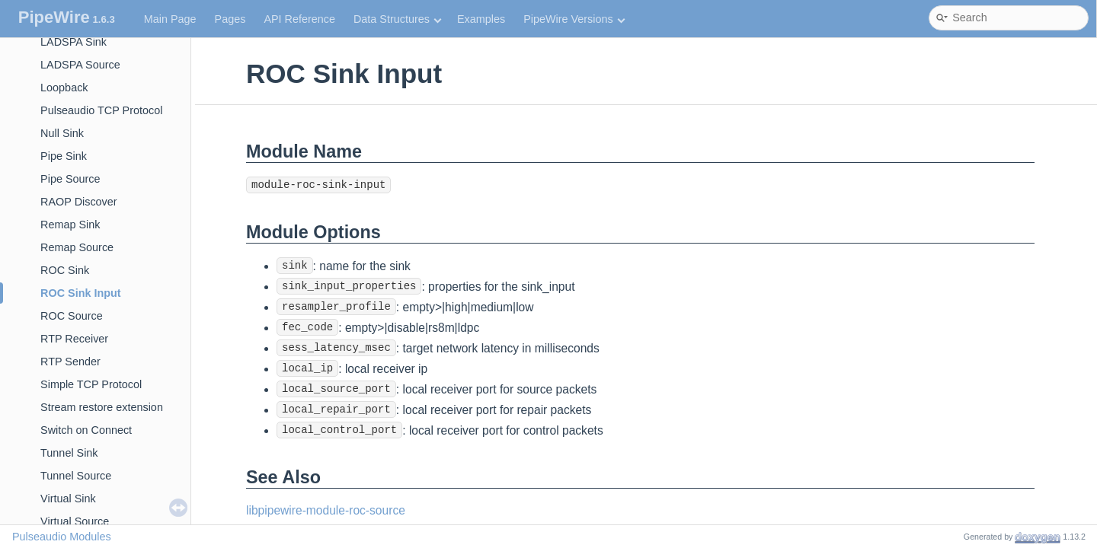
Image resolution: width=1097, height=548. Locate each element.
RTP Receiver (74, 339)
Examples (481, 19)
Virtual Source (74, 521)
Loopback (64, 87)
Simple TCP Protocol (91, 384)
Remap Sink (70, 224)
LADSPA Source (80, 65)
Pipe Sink (63, 156)
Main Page (170, 19)
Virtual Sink (68, 498)
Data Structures (397, 19)
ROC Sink (64, 270)
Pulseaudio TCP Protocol (101, 110)
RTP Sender (70, 361)
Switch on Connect (86, 430)
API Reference (299, 19)
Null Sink (62, 133)
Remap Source (77, 247)
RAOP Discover (78, 202)
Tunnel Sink (69, 453)
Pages (230, 19)
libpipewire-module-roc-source (325, 510)
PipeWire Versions (574, 19)
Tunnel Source (75, 476)
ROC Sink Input (80, 293)
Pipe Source (70, 179)
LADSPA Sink (73, 42)
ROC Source (71, 316)
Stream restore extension (101, 407)
